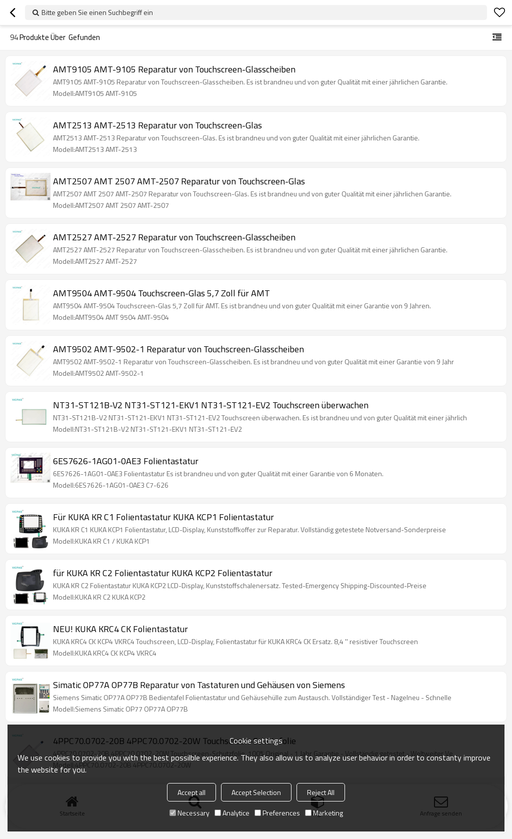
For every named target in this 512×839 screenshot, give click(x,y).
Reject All (320, 792)
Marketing (324, 813)
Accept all (192, 792)
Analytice (232, 813)
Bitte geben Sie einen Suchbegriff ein (97, 12)
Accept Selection (256, 792)
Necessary (190, 813)
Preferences (277, 813)
